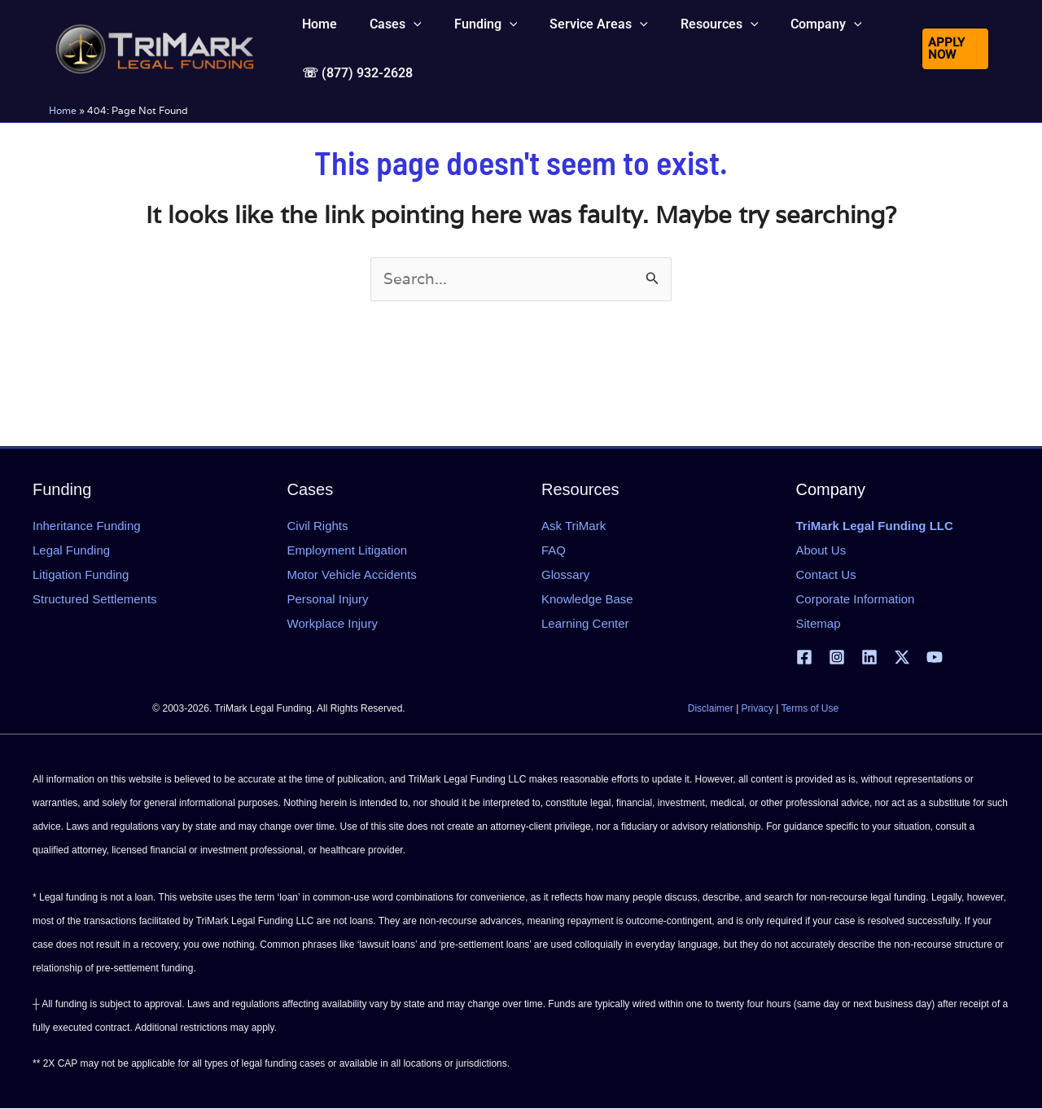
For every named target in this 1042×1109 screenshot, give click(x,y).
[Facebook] (804, 658)
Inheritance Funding (87, 526)
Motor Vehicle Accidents (352, 574)
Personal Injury (328, 599)
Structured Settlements (95, 599)
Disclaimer (710, 709)
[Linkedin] (869, 658)
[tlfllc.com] (154, 70)
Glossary (565, 574)
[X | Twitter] (902, 658)
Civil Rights (317, 526)
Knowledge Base (587, 599)
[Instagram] (837, 658)
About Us (821, 550)
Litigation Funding (81, 574)
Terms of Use (810, 709)
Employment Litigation (347, 550)
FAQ (553, 550)
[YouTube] (934, 658)
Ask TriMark (573, 526)
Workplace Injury (332, 623)
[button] (386, 36)
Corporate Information (855, 599)
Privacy (757, 709)
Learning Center (585, 623)
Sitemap (818, 623)
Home (63, 156)
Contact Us (826, 574)
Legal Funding (71, 550)
